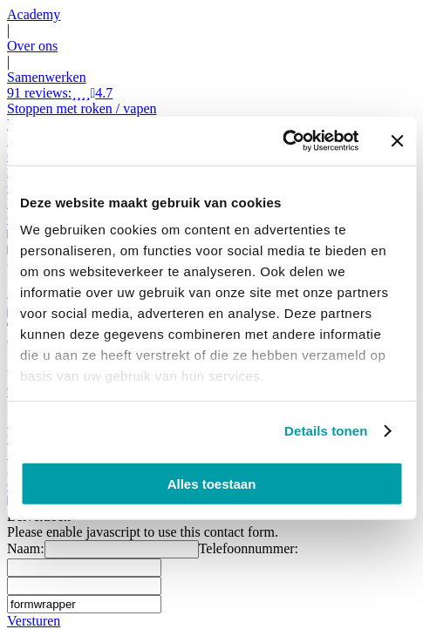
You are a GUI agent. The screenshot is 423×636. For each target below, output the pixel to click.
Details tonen (325, 430)
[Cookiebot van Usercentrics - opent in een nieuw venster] (282, 141)
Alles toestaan (211, 483)
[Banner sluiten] (397, 141)
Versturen (33, 620)
